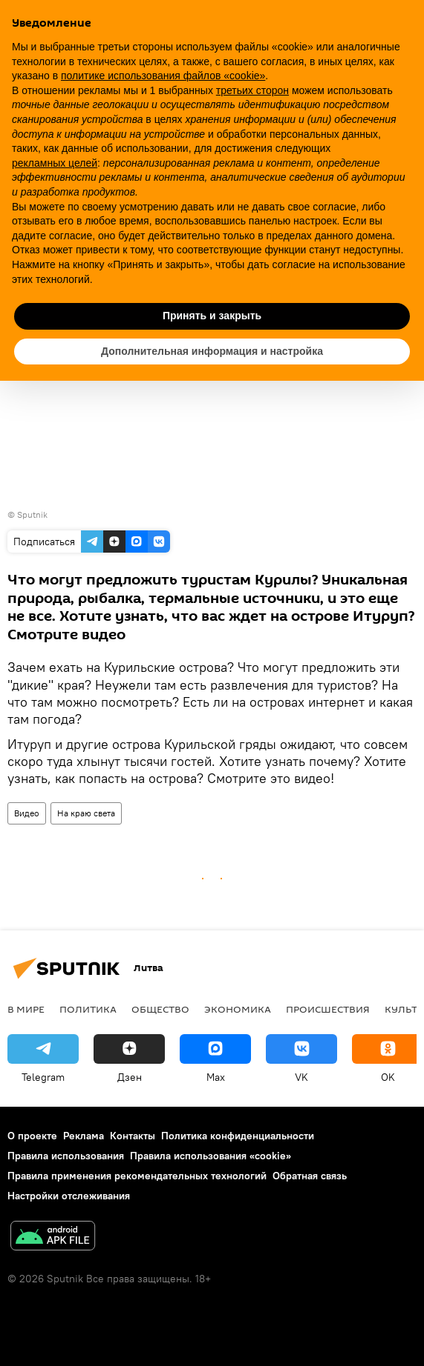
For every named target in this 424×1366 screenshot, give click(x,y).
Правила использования (65, 1155)
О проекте (32, 1135)
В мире (26, 1009)
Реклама (83, 1135)
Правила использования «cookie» (210, 1155)
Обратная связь (310, 1175)
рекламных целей (54, 163)
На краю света (86, 813)
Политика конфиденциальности (237, 1135)
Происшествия (328, 1009)
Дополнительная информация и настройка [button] (212, 351)
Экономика (237, 1009)
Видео (26, 813)
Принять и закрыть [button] (212, 315)
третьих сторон (252, 90)
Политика (88, 1009)
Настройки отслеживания (68, 1195)
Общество (160, 1009)
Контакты (132, 1135)
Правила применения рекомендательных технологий (137, 1175)
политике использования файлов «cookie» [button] (163, 75)
